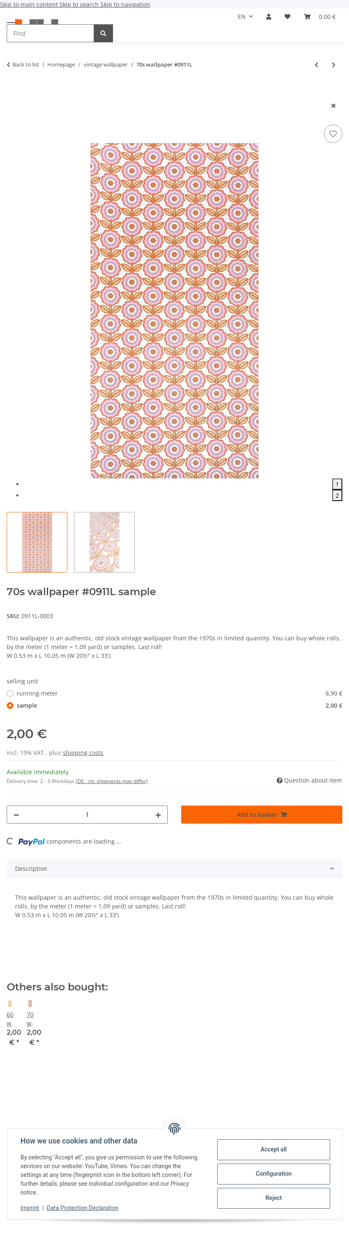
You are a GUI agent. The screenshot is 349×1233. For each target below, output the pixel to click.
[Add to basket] (13, 92)
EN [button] (242, 16)
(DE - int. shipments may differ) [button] (112, 781)
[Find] (103, 33)
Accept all (274, 1149)
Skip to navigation (125, 4)
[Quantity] (87, 814)
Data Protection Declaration (82, 1208)
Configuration (273, 1173)
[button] (268, 16)
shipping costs (83, 753)
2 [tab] (337, 495)
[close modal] (333, 106)
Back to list (26, 64)
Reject (273, 1198)
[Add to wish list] (333, 134)
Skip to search (79, 4)
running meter (179, 693)
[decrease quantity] (16, 814)
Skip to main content (29, 4)
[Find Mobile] (50, 33)
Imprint (30, 1208)
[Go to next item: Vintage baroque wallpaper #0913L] (333, 65)
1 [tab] (337, 484)
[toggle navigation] (11, 22)
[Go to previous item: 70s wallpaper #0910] (316, 65)
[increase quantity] (158, 814)
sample (179, 705)
